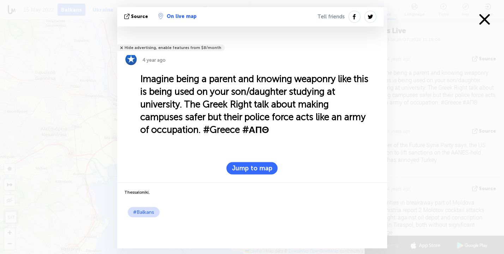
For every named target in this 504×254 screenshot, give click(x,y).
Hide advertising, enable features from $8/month (173, 48)
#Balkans (143, 212)
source (137, 16)
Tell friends (331, 16)
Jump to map (252, 168)
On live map (177, 16)
